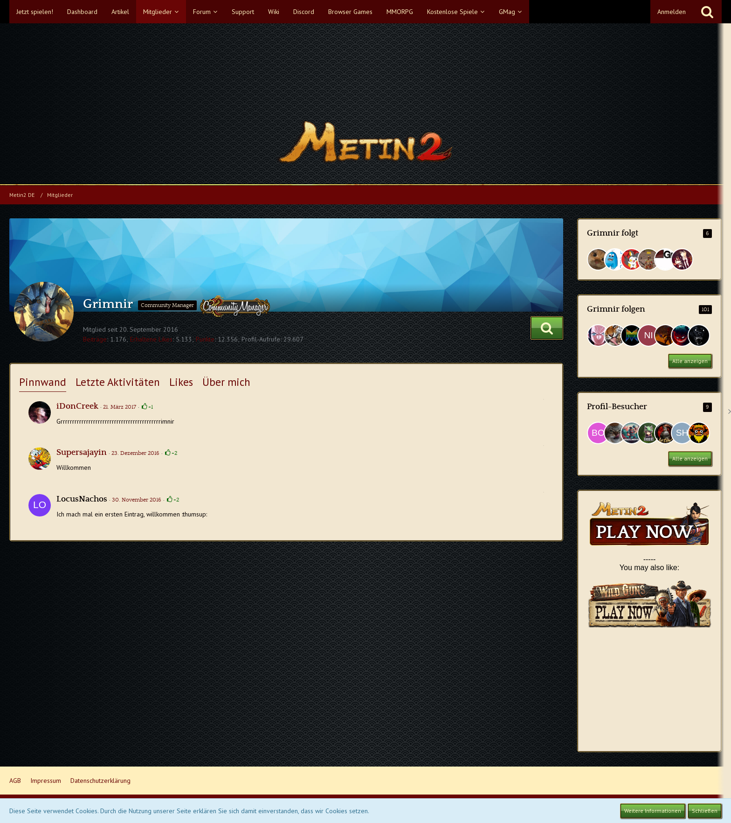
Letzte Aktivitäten (118, 382)
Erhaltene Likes (151, 339)
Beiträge (95, 339)
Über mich (226, 382)
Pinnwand (42, 382)
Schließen (704, 810)
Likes (181, 382)
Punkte (205, 339)
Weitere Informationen (652, 810)
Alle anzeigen (690, 360)
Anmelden (671, 11)
